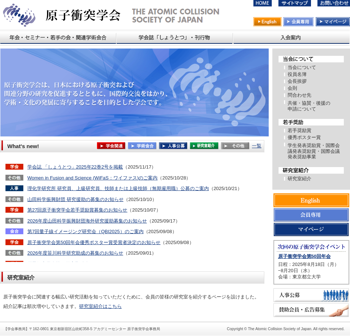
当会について (302, 67)
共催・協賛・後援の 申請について (309, 106)
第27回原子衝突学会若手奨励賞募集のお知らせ (77, 210)
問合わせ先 (299, 95)
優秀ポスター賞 (304, 137)
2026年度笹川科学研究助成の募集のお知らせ (75, 253)
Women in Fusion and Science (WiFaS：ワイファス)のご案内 (92, 178)
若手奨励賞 (299, 130)
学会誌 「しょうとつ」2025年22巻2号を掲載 (75, 167)
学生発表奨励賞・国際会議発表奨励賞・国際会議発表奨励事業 (314, 151)
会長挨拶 (297, 81)
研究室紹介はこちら (100, 306)
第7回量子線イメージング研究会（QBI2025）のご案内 (85, 231)
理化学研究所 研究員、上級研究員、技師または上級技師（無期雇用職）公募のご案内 (118, 188)
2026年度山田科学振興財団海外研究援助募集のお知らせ (87, 221)
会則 (292, 88)
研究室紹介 (299, 178)
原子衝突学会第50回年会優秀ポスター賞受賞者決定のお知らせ (93, 242)
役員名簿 (297, 74)
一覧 (256, 145)
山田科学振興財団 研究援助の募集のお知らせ (75, 199)
